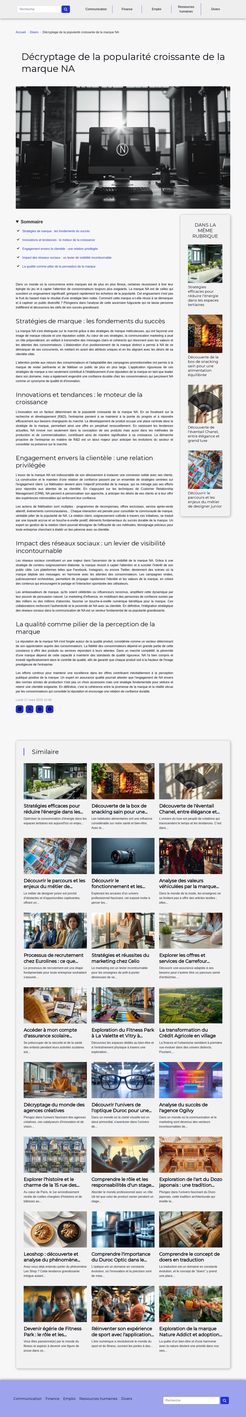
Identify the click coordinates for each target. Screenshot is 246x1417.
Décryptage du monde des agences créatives (54, 1107)
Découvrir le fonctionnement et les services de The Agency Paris (118, 889)
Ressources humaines (186, 9)
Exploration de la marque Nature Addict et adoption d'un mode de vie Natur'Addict (189, 1337)
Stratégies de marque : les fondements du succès (56, 231)
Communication (96, 9)
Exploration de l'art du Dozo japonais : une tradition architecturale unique (190, 1185)
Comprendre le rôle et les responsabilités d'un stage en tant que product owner (122, 1185)
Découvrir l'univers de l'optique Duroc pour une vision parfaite (120, 1110)
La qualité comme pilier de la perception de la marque (59, 266)
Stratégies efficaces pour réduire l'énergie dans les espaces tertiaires (203, 296)
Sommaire (32, 221)
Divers (215, 9)
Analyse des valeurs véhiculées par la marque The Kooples (187, 886)
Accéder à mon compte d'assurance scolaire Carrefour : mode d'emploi (53, 1036)
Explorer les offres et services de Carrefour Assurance (183, 961)
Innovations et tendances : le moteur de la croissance (58, 240)
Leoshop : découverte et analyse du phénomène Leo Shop (51, 1260)
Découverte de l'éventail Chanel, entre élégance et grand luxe (203, 434)
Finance (127, 9)
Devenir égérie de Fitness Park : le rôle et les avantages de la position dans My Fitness (52, 1337)
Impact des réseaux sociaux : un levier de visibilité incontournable (66, 257)
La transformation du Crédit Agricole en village (187, 1033)
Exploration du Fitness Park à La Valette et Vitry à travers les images (122, 1036)
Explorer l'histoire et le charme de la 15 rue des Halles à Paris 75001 (50, 1185)
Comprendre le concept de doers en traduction (189, 1257)
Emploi (156, 9)
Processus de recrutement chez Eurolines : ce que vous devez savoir (53, 961)
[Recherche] (39, 9)
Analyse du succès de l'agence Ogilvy (183, 1107)
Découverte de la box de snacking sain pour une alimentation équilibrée (203, 366)
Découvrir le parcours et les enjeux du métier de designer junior (205, 500)
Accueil (21, 32)
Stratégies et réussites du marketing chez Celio (120, 958)
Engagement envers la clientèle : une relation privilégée (60, 248)
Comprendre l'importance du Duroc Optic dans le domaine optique (120, 1260)
